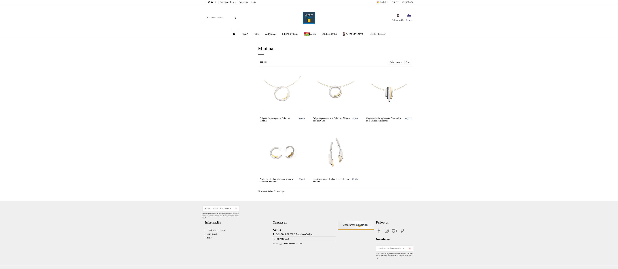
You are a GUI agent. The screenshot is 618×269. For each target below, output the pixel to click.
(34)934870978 (282, 239)
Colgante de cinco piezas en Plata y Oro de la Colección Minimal (383, 119)
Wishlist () (407, 2)
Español (382, 2)
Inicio (253, 2)
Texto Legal (244, 2)
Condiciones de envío (228, 2)
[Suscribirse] (236, 209)
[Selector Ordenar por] (396, 62)
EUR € (395, 2)
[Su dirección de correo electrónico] (218, 209)
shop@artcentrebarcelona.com (289, 243)
